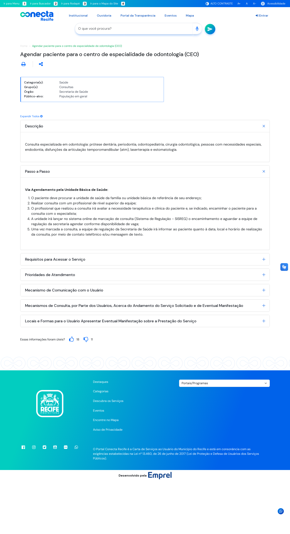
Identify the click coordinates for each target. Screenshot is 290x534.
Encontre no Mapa (106, 473)
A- (254, 3)
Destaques (100, 434)
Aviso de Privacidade (107, 482)
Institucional (78, 15)
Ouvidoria (104, 15)
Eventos (171, 15)
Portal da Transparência (138, 15)
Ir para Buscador (44, 4)
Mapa (190, 15)
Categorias (100, 444)
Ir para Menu (15, 4)
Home (24, 98)
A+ (239, 3)
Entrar (262, 15)
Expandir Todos (31, 169)
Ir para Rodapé (74, 4)
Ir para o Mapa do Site (107, 4)
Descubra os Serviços (108, 454)
